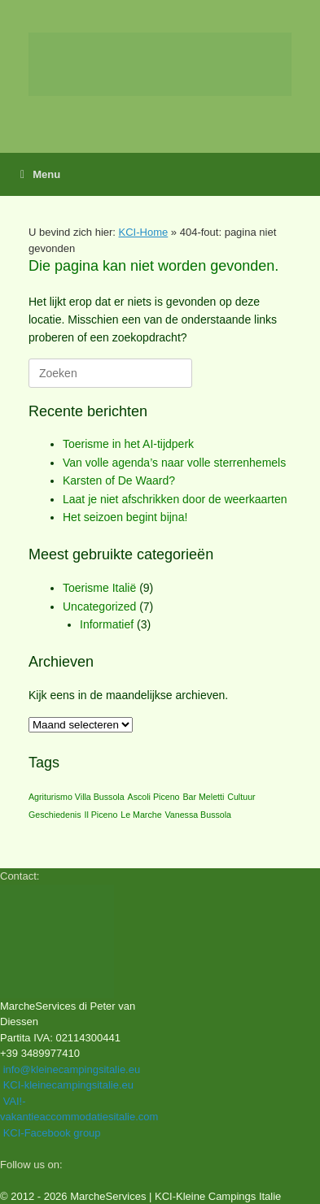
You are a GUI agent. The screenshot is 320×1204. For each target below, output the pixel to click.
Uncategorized (99, 606)
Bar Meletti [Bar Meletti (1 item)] (203, 797)
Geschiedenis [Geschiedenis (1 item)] (54, 814)
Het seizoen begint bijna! (125, 517)
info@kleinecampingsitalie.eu (72, 1069)
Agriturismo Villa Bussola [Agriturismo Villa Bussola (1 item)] (76, 797)
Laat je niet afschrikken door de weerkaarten (175, 499)
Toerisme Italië (99, 587)
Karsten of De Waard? (119, 480)
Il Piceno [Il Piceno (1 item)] (100, 814)
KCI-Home (144, 232)
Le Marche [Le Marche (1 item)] (141, 814)
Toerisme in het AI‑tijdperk (128, 443)
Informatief (107, 624)
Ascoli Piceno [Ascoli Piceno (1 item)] (154, 797)
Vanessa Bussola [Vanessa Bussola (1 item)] (197, 814)
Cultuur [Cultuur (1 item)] (241, 797)
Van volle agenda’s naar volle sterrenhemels (174, 462)
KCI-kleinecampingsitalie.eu (68, 1085)
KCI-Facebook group (52, 1133)
